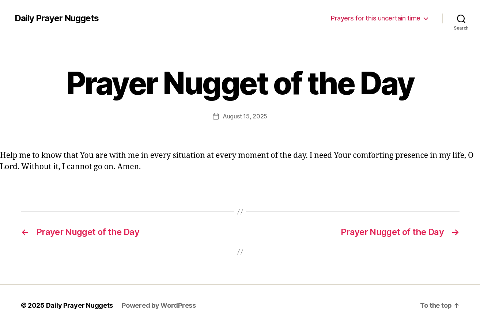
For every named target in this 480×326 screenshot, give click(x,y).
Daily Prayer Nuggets (57, 18)
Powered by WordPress (159, 305)
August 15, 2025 (245, 116)
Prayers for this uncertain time (375, 18)
